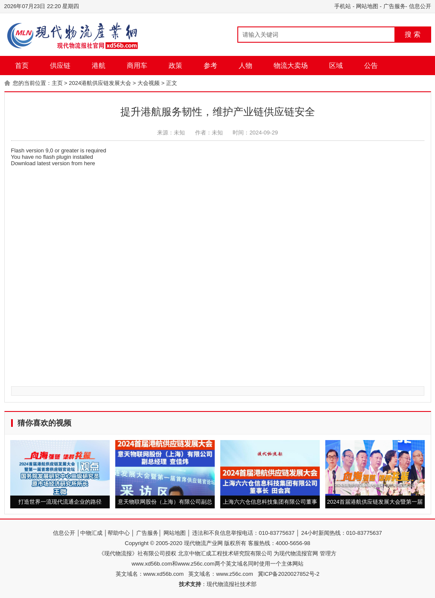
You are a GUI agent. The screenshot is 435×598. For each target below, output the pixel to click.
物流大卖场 (291, 65)
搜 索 (412, 34)
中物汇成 (91, 533)
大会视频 (148, 83)
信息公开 (420, 6)
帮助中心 (119, 533)
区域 (336, 65)
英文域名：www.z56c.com (223, 574)
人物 (245, 65)
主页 (57, 83)
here (89, 163)
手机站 (342, 6)
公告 (371, 65)
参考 (210, 65)
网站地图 (367, 6)
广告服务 (394, 6)
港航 (98, 65)
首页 (22, 65)
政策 (175, 65)
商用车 (137, 65)
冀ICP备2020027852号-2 (289, 574)
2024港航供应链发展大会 (100, 83)
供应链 (60, 65)
